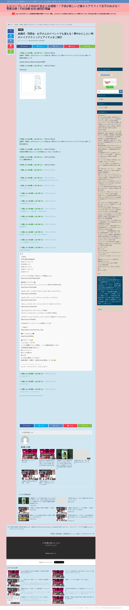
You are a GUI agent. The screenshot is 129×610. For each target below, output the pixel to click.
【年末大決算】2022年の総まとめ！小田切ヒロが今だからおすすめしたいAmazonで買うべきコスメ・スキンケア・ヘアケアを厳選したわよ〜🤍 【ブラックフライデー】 (51, 528)
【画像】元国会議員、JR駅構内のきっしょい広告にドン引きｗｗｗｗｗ (71, 533)
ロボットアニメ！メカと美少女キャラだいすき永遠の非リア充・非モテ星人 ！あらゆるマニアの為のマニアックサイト (109, 183)
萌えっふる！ (101, 248)
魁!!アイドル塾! (102, 270)
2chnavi (100, 309)
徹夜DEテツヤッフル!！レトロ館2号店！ (108, 259)
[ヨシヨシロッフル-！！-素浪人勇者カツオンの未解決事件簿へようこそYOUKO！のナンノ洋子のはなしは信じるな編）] (110, 227)
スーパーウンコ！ (102, 158)
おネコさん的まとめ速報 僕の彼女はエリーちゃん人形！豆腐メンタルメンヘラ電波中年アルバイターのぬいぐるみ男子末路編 (109, 119)
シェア (10, 31)
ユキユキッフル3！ (103, 247)
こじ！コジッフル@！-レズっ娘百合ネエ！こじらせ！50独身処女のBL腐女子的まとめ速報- (109, 165)
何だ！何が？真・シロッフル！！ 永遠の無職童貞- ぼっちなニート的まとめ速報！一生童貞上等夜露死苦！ (109, 170)
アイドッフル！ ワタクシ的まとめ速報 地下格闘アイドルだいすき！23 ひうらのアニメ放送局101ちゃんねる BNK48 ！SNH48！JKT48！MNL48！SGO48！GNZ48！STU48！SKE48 (110, 126)
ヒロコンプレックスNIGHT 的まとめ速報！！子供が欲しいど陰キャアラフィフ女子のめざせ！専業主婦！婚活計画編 (110, 243)
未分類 (20, 29)
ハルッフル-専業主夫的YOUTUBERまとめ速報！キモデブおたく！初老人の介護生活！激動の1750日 (109, 188)
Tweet (10, 36)
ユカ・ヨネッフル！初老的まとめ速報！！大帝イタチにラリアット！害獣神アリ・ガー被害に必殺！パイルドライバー (109, 204)
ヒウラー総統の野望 (103, 264)
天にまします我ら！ (103, 250)
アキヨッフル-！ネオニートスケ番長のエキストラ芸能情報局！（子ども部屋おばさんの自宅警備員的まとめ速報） (109, 222)
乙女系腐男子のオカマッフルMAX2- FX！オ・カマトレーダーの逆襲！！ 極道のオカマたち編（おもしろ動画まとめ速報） (109, 154)
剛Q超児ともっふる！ (103, 261)
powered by (23, 395)
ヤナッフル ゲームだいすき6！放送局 (107, 263)
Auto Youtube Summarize (35, 395)
